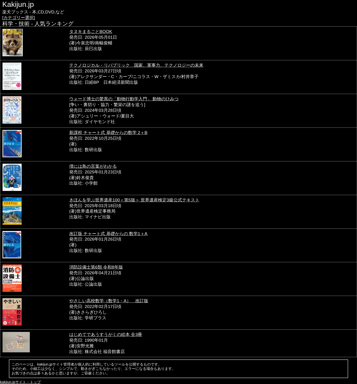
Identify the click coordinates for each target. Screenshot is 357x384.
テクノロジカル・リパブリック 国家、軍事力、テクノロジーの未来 (136, 65)
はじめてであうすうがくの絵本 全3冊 (105, 334)
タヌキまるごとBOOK (90, 31)
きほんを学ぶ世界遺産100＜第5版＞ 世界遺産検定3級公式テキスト (134, 200)
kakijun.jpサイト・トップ (20, 382)
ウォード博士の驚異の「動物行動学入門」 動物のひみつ (123, 99)
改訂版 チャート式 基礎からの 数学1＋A (108, 233)
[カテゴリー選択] (18, 17)
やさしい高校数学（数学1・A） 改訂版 (108, 300)
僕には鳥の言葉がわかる (93, 166)
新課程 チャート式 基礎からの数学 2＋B (108, 132)
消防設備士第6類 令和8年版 (96, 267)
